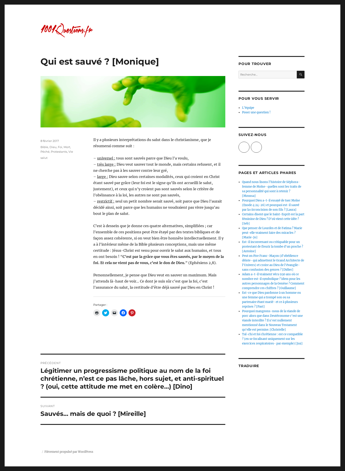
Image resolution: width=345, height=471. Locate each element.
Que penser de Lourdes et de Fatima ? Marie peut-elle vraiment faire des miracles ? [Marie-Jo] (272, 232)
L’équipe (248, 108)
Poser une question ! (256, 112)
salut (44, 157)
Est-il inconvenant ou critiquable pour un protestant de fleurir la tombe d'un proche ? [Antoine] (272, 246)
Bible (44, 147)
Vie (70, 151)
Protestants (59, 151)
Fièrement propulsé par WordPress (68, 452)
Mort (67, 147)
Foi (60, 147)
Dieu (53, 147)
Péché (45, 151)
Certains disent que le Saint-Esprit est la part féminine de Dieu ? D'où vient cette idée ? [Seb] (273, 218)
